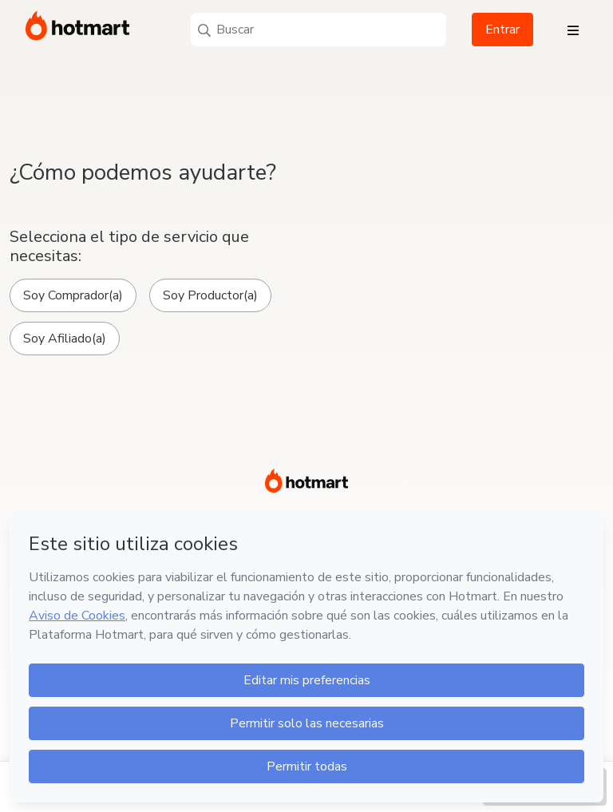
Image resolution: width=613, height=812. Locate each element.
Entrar (502, 29)
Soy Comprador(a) (73, 295)
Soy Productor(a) (210, 295)
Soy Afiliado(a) (64, 338)
